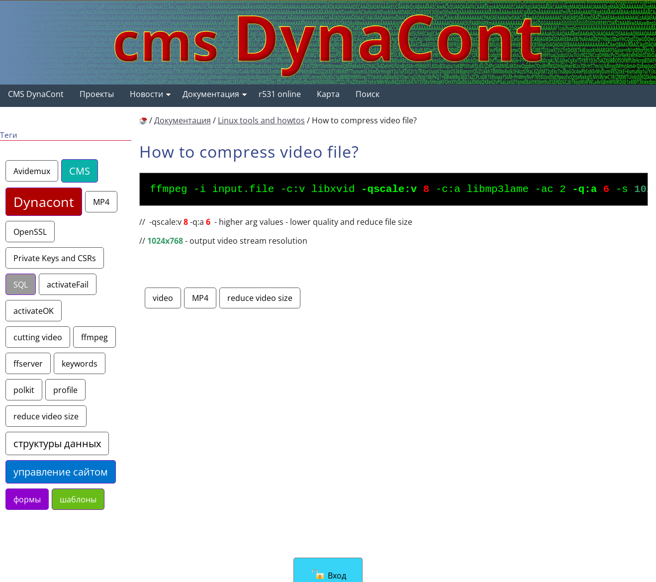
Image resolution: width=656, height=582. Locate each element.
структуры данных (57, 443)
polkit (23, 389)
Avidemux (31, 171)
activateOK (33, 310)
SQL (20, 284)
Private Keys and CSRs (54, 258)
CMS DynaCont (36, 94)
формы (27, 499)
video (163, 300)
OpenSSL (30, 231)
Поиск (367, 94)
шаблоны (78, 499)
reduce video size (46, 416)
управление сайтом (60, 472)
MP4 (101, 201)
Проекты (97, 94)
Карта (328, 94)
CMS (79, 171)
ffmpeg (94, 337)
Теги (9, 135)
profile (65, 389)
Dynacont (43, 202)
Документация (215, 94)
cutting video (37, 337)
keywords (79, 363)
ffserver (28, 363)
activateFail (68, 284)
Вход (329, 574)
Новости (150, 94)
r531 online (280, 94)
